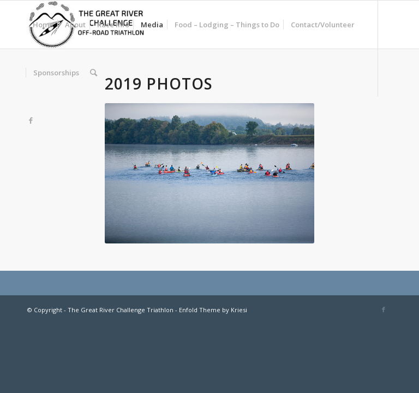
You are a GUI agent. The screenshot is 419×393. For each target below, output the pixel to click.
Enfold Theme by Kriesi (213, 310)
